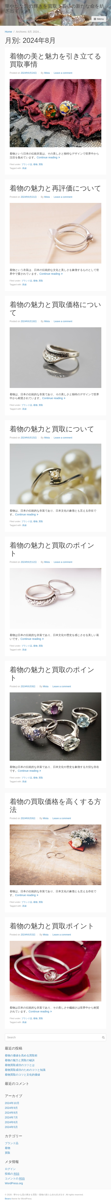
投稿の (12, 1173)
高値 (24, 168)
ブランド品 (26, 164)
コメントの (15, 1178)
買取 (41, 164)
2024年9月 (11, 1107)
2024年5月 (11, 1127)
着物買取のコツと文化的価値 (22, 1074)
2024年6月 (11, 1122)
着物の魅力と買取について (52, 429)
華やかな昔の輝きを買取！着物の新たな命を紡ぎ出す (54, 8)
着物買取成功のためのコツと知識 (25, 1069)
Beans (8, 1198)
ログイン (10, 1168)
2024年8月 (11, 1112)
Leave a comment (63, 73)
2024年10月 (12, 1103)
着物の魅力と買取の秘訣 (20, 1060)
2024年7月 (11, 1117)
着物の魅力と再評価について (55, 188)
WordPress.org (14, 1183)
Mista (47, 73)
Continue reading (48, 157)
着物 (35, 164)
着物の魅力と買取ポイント (52, 926)
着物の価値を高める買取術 (21, 1055)
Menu (99, 19)
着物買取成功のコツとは (20, 1065)
